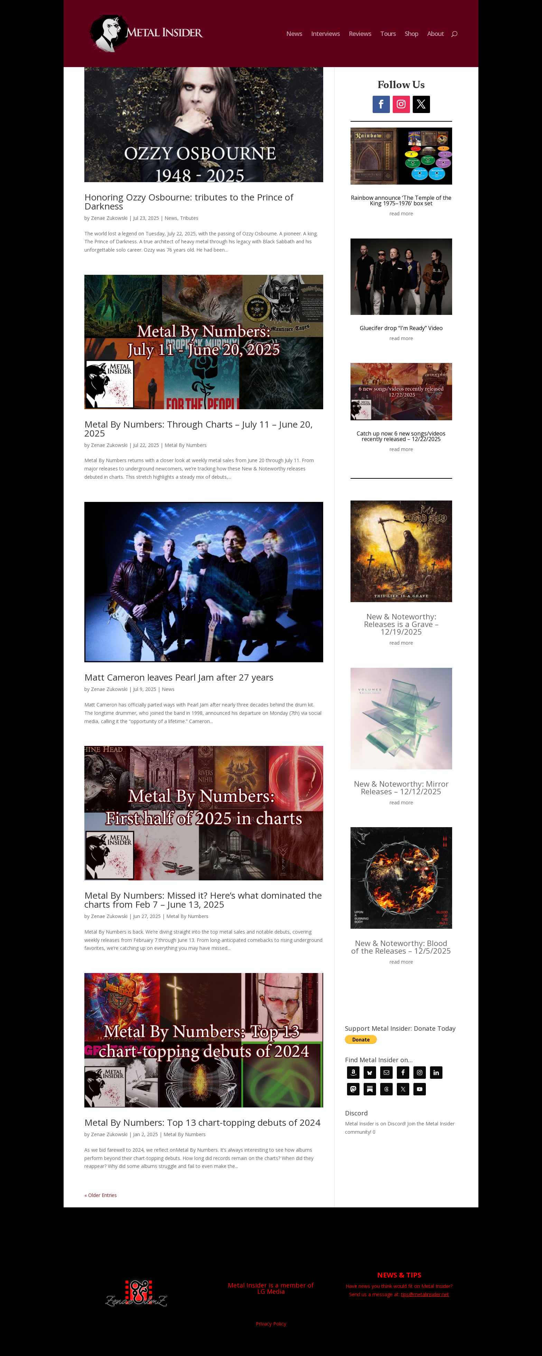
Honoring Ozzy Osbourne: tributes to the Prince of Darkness (188, 201)
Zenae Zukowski (109, 218)
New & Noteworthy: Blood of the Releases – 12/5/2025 (401, 947)
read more (401, 213)
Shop (411, 34)
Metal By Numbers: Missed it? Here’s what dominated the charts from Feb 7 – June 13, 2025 (203, 899)
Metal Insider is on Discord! (375, 1123)
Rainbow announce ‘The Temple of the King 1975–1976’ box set (401, 200)
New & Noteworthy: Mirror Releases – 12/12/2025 (401, 787)
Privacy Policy (271, 1323)
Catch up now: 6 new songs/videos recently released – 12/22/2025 (401, 436)
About (435, 34)
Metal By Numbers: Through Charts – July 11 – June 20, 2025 (198, 428)
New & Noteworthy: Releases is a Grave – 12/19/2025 (401, 624)
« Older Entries (100, 1195)
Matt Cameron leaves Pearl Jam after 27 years (178, 677)
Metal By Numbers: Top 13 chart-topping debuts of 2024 (202, 1122)
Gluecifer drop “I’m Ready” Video (401, 328)
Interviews (325, 34)
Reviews (360, 34)
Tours (388, 34)
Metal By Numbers (186, 445)
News (294, 34)
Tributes (189, 218)
